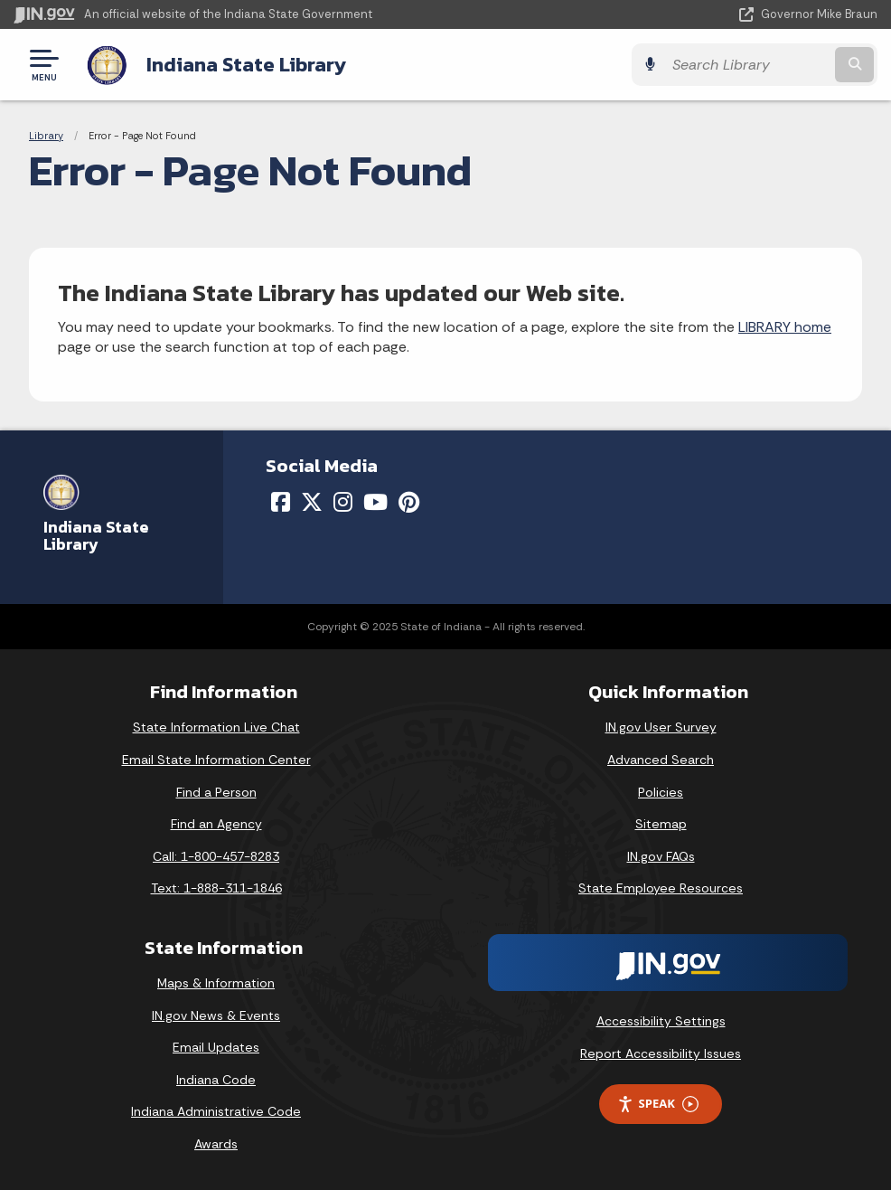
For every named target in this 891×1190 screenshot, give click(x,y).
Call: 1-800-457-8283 (216, 856)
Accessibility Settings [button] (661, 1021)
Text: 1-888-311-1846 (216, 888)
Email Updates (216, 1047)
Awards (216, 1144)
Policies (660, 792)
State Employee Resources (660, 888)
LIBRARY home (784, 326)
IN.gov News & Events (216, 1015)
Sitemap (661, 824)
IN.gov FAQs (661, 856)
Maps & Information (216, 983)
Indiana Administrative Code (216, 1111)
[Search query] (747, 64)
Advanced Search (660, 759)
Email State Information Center (216, 759)
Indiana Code (216, 1080)
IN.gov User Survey (661, 727)
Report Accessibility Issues (660, 1053)
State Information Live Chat (216, 727)
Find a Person (216, 792)
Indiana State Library (246, 64)
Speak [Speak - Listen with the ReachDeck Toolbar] (658, 1103)
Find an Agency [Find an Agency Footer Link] (216, 824)
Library (46, 135)
